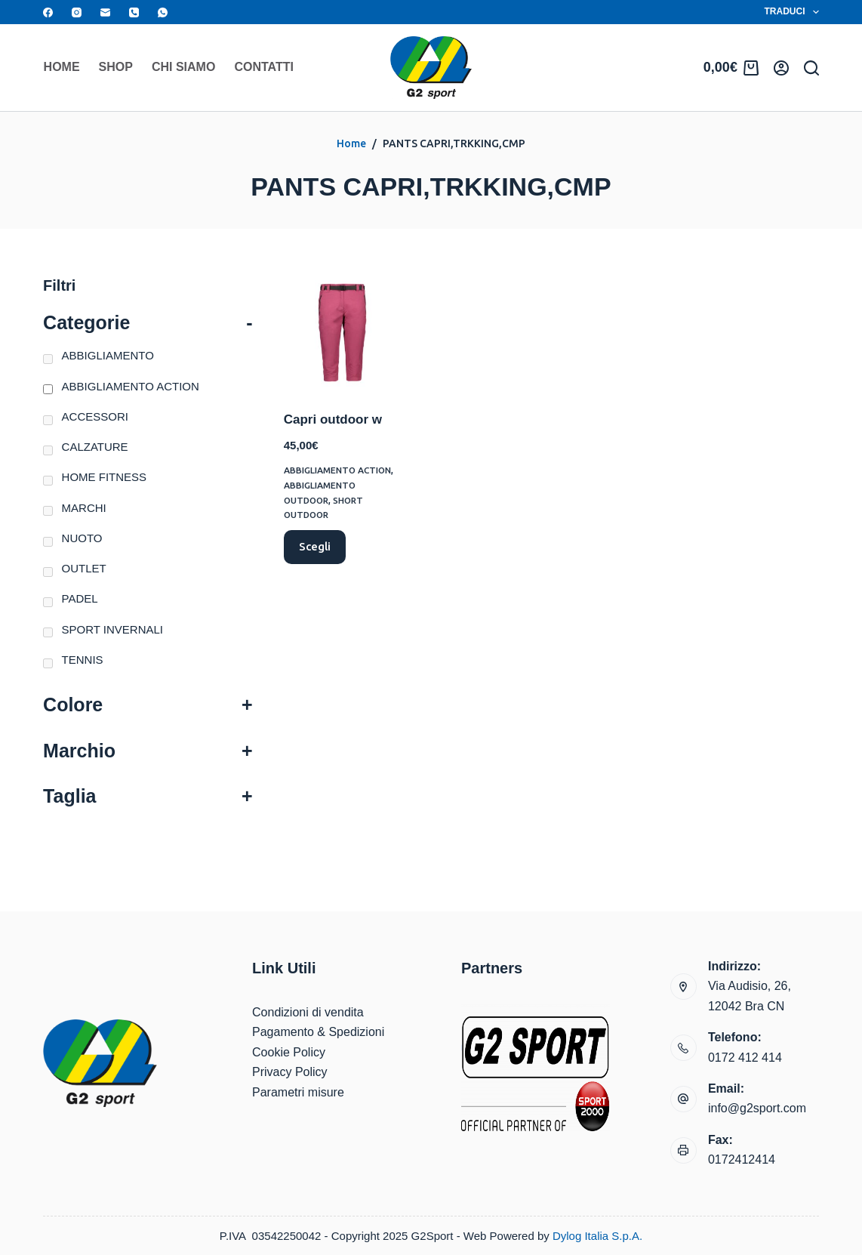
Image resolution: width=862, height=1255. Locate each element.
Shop (116, 66)
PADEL (80, 598)
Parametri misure (298, 1092)
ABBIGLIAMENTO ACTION (338, 470)
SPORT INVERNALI (113, 629)
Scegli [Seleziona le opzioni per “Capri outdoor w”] (315, 546)
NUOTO (82, 538)
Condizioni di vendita (308, 1012)
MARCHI (84, 507)
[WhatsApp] (163, 12)
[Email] (105, 12)
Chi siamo (183, 66)
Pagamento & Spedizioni (318, 1031)
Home (62, 66)
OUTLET (84, 568)
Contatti (264, 66)
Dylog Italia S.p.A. (597, 1235)
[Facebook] (48, 12)
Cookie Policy (288, 1052)
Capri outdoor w (333, 419)
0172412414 (741, 1159)
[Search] (811, 68)
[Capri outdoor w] (342, 332)
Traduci (792, 12)
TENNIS (82, 659)
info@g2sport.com (757, 1108)
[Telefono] (134, 12)
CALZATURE (95, 446)
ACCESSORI (95, 416)
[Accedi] (781, 68)
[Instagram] (77, 12)
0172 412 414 (745, 1057)
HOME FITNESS (104, 476)
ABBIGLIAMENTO (108, 355)
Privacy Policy (290, 1071)
